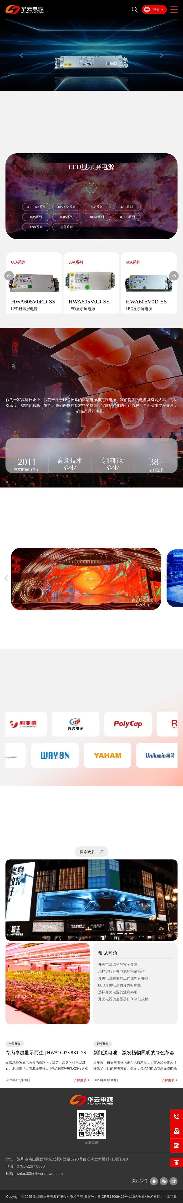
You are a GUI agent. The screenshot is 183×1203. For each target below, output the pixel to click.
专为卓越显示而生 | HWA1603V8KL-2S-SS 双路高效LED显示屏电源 (46, 1053)
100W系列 (97, 217)
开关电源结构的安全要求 (117, 964)
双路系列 (36, 227)
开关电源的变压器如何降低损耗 (123, 999)
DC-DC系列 (127, 217)
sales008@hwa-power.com (40, 1173)
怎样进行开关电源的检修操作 (121, 971)
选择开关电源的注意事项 (117, 992)
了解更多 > (81, 1080)
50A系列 (96, 207)
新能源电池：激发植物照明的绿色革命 (47, 959)
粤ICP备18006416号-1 (114, 1196)
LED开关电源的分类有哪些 (119, 985)
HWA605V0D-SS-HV (89, 301)
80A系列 (36, 217)
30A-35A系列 (36, 207)
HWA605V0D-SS (146, 301)
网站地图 (138, 1196)
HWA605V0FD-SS (33, 301)
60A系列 (127, 207)
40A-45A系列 (66, 207)
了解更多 (20, 996)
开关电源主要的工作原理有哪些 (123, 978)
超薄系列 (66, 227)
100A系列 (66, 217)
